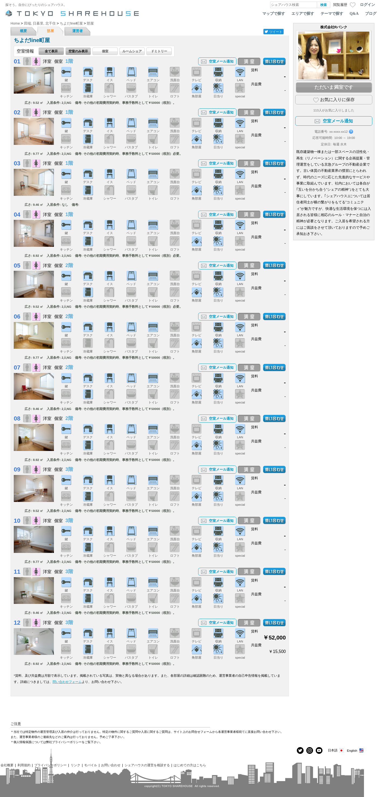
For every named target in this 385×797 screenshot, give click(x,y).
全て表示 (51, 51)
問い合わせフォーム (67, 681)
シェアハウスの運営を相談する (147, 765)
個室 (105, 51)
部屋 (50, 31)
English (355, 750)
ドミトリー (159, 51)
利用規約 (24, 765)
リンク (75, 765)
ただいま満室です (333, 87)
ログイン (367, 4)
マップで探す (273, 13)
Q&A (354, 13)
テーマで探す (332, 13)
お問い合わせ (111, 765)
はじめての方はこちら (190, 765)
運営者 (77, 31)
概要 (23, 31)
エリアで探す (302, 13)
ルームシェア (132, 51)
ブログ (370, 13)
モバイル (90, 765)
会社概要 (7, 765)
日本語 (336, 750)
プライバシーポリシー (50, 765)
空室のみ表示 (78, 51)
